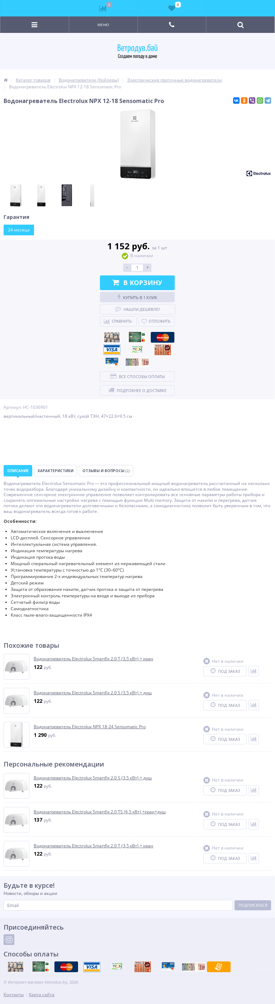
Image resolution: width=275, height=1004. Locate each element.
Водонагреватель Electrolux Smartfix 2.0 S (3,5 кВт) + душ (93, 693)
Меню (103, 24)
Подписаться (252, 905)
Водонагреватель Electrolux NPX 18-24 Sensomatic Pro (90, 727)
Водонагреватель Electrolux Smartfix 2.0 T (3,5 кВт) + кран (93, 659)
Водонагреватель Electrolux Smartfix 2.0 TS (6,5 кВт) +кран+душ (100, 812)
